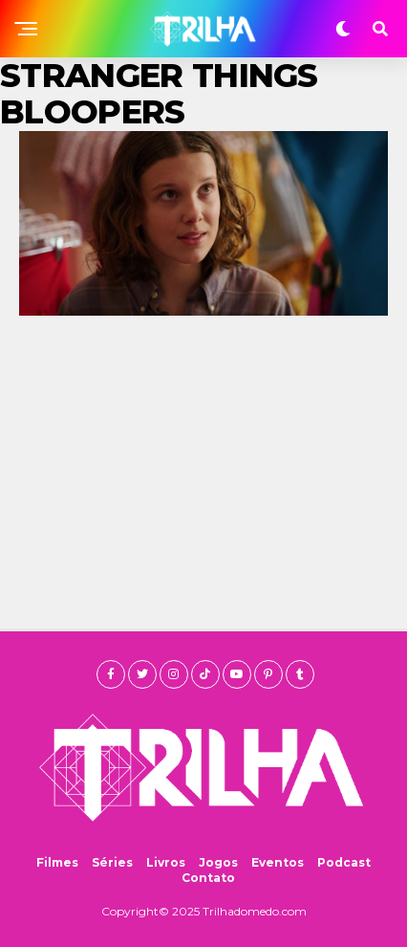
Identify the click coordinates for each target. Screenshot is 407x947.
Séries (112, 862)
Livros (165, 862)
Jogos (218, 862)
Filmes (57, 862)
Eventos (277, 862)
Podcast (344, 862)
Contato (208, 877)
